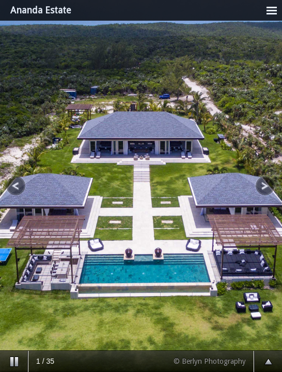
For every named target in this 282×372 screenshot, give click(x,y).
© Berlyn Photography (210, 361)
